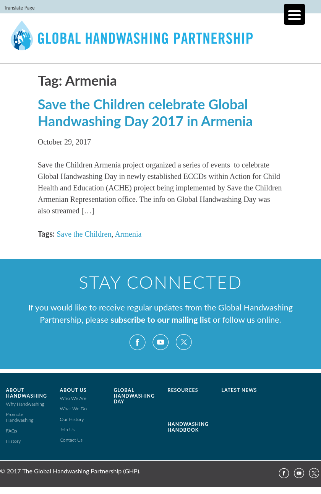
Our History (72, 419)
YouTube (160, 342)
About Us (73, 390)
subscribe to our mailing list (160, 320)
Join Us (67, 429)
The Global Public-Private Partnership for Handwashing (160, 43)
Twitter (183, 342)
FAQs (11, 431)
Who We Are (73, 398)
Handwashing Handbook (188, 427)
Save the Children (84, 234)
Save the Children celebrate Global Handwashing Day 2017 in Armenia (145, 112)
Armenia (128, 234)
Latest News (239, 390)
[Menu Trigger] (294, 14)
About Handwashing (26, 393)
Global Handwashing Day (134, 396)
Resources (183, 390)
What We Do (73, 408)
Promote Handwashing (20, 417)
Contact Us (71, 440)
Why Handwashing (25, 404)
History (13, 441)
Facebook (137, 342)
